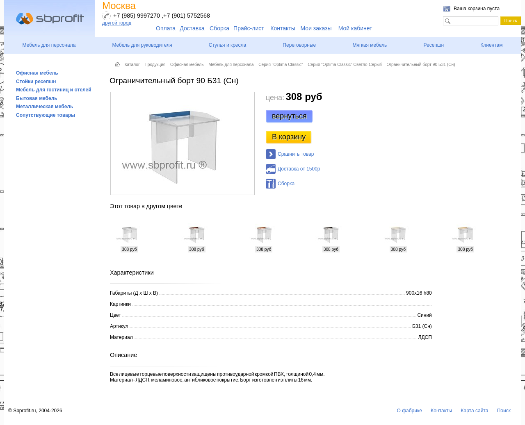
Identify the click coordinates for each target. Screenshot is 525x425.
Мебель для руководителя (142, 45)
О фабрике (409, 411)
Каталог (132, 64)
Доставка (192, 28)
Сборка (219, 28)
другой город (116, 23)
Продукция (154, 64)
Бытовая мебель (36, 98)
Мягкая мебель (369, 45)
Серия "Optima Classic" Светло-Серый (345, 64)
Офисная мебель (37, 73)
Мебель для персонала (49, 45)
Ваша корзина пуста (477, 8)
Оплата (166, 28)
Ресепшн (433, 45)
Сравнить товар (296, 154)
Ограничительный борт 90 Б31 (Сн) (420, 64)
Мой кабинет (355, 28)
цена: (275, 97)
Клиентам (491, 45)
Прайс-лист (248, 28)
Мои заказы (316, 28)
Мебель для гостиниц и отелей (53, 90)
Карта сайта (474, 411)
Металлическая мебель (44, 106)
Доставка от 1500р (299, 169)
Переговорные (299, 45)
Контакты (282, 28)
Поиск (504, 411)
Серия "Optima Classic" (280, 64)
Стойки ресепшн (36, 81)
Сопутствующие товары (45, 115)
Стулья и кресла (227, 45)
